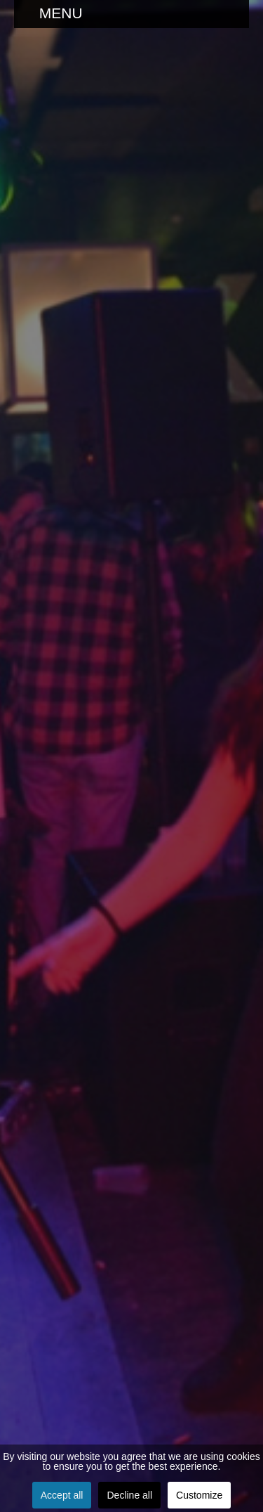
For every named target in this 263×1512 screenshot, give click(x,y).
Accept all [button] (62, 1495)
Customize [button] (199, 1495)
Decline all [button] (129, 1495)
